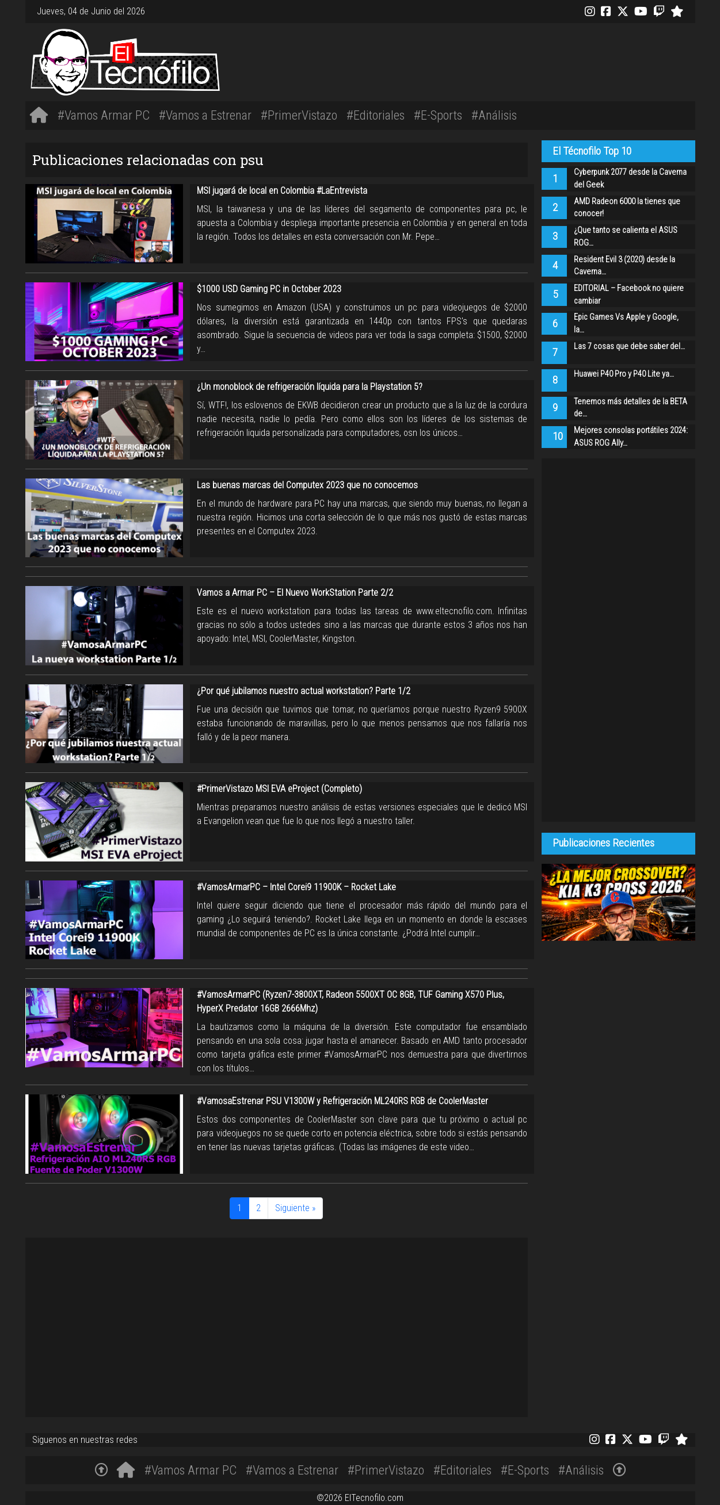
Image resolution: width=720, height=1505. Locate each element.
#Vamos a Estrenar (205, 115)
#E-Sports (438, 115)
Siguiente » (295, 1208)
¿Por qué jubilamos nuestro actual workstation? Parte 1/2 (303, 691)
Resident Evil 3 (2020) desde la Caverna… (624, 266)
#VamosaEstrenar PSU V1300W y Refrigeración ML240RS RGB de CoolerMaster (342, 1101)
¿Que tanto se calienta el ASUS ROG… (625, 236)
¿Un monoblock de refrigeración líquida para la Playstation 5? (309, 386)
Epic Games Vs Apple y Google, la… (626, 323)
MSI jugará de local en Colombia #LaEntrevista (282, 190)
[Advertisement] (499, 60)
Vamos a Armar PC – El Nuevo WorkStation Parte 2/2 (295, 592)
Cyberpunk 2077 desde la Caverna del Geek (630, 178)
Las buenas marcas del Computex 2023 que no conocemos (307, 485)
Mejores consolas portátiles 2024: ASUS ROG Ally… (631, 437)
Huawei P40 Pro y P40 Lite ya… (624, 374)
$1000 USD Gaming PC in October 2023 (269, 289)
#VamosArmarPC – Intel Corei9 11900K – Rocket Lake (296, 887)
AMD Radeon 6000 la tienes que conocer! (627, 208)
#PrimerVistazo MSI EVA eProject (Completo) (279, 788)
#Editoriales (375, 115)
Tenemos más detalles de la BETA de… (630, 408)
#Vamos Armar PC (104, 115)
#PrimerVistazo (299, 115)
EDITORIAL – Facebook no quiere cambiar (629, 295)
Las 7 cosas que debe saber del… (629, 346)
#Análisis (494, 115)
